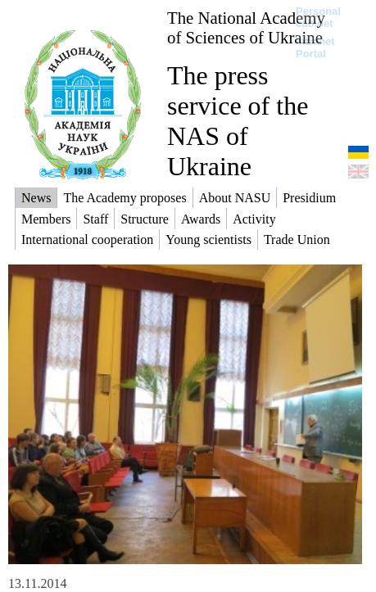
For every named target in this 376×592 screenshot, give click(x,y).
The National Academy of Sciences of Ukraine (246, 27)
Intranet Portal (315, 47)
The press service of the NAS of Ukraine (237, 121)
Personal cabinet (318, 17)
